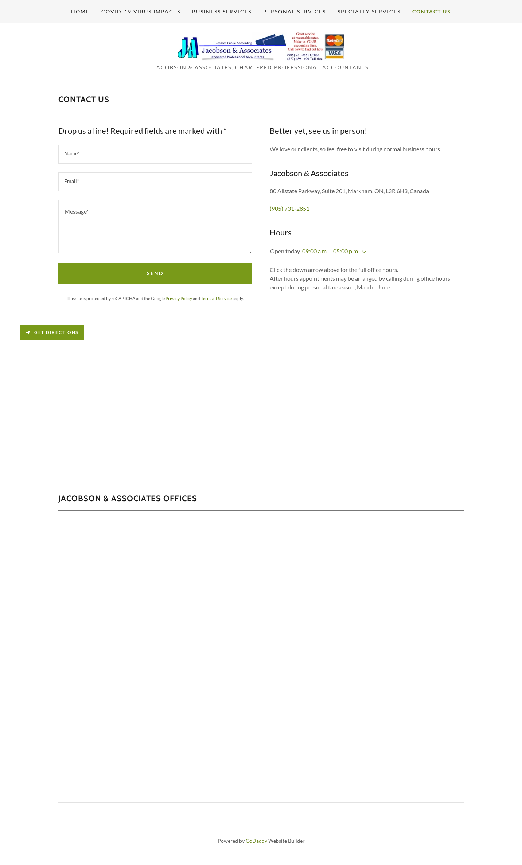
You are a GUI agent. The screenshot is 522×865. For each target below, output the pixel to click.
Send (155, 273)
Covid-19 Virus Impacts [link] (140, 11)
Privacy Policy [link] (178, 298)
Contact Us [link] (431, 11)
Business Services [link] (222, 11)
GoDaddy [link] (256, 841)
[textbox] (155, 154)
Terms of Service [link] (216, 298)
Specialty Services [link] (369, 11)
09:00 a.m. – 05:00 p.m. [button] (330, 251)
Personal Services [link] (294, 11)
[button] (363, 252)
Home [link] (80, 11)
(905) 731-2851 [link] (289, 208)
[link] (261, 45)
